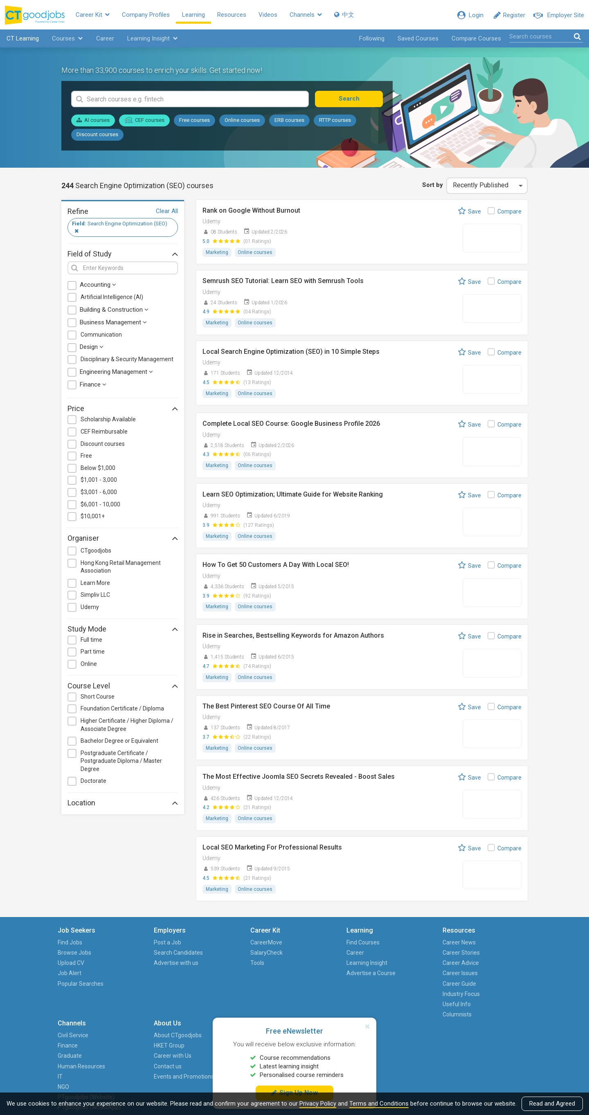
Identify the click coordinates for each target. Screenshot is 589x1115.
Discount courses (97, 135)
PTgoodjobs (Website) (413, 1011)
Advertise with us (152, 965)
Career (105, 39)
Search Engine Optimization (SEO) (119, 227)
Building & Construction (114, 310)
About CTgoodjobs (491, 944)
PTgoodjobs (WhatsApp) (413, 1031)
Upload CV (74, 965)
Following (371, 39)
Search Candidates (154, 954)
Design (91, 348)
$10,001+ (93, 517)
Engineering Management (116, 372)
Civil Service (413, 944)
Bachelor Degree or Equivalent (119, 741)
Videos (271, 15)
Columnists (349, 1016)
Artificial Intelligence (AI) (112, 298)
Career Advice (353, 965)
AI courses (93, 121)
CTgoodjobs (96, 551)
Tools (205, 965)
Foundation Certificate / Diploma (122, 709)
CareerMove (214, 944)
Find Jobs (73, 944)
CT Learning (22, 39)
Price (122, 409)
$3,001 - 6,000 (99, 493)
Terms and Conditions (379, 1103)
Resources (235, 15)
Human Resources (422, 975)
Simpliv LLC (95, 596)
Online (89, 664)
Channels (309, 15)
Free (86, 457)
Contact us (481, 975)
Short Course (98, 697)
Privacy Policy (317, 1103)
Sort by (432, 185)
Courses (67, 39)
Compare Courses (476, 39)
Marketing (217, 253)
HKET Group (482, 954)
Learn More (95, 583)
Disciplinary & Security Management (127, 360)
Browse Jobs (78, 954)
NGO (404, 995)
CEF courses (144, 121)
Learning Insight (152, 39)
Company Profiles (149, 15)
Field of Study (122, 254)
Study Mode (122, 629)
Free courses (194, 121)
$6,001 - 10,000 (100, 505)
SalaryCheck (214, 954)
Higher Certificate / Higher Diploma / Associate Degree (127, 725)
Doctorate (93, 782)
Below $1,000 (98, 468)
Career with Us (485, 965)
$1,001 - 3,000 (99, 481)
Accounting (98, 286)
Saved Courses (418, 39)
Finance (93, 385)
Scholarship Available (108, 420)
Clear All (167, 212)
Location (122, 803)
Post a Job (143, 944)
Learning (196, 15)
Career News (351, 944)
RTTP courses (335, 121)
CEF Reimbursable (104, 432)
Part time (93, 653)
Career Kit (96, 15)
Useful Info (349, 1006)
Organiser (122, 539)
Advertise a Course (290, 975)
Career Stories (353, 954)
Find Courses (282, 944)
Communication (101, 335)
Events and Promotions (497, 985)
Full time (91, 640)
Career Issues (352, 975)
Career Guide (351, 985)
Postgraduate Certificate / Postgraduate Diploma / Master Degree (121, 762)
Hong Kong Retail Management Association (121, 567)
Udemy (90, 608)
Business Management (113, 323)
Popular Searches (84, 985)
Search (353, 99)
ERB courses (289, 121)
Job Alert (73, 975)
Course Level (122, 686)
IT (400, 985)
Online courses (242, 121)
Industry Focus (353, 995)
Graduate (410, 965)
